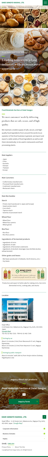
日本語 (4, 443)
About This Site (20, 447)
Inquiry (5, 438)
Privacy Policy (6, 447)
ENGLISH (11, 443)
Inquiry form (24, 401)
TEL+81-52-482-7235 (9, 333)
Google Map (6, 331)
